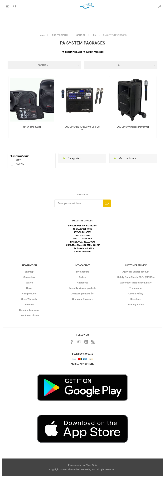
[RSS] (93, 341)
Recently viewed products (82, 288)
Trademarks (135, 288)
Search (29, 282)
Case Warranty (29, 299)
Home (42, 35)
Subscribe (107, 203)
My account (82, 271)
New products (29, 293)
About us (29, 304)
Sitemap (29, 271)
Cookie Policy (135, 293)
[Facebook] (71, 341)
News (29, 288)
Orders (82, 277)
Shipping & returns (29, 310)
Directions (135, 299)
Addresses (82, 282)
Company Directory (82, 299)
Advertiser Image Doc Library (136, 282)
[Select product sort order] (44, 65)
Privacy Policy (136, 304)
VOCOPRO (19, 164)
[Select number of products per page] (120, 65)
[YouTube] (79, 341)
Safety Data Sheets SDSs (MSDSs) (136, 277)
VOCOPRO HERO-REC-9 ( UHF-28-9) (82, 128)
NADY (18, 160)
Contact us (29, 277)
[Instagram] (86, 341)
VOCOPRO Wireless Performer (133, 126)
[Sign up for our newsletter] (78, 203)
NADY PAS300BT (32, 126)
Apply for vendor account (135, 271)
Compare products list (82, 293)
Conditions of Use (29, 315)
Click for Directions (82, 251)
